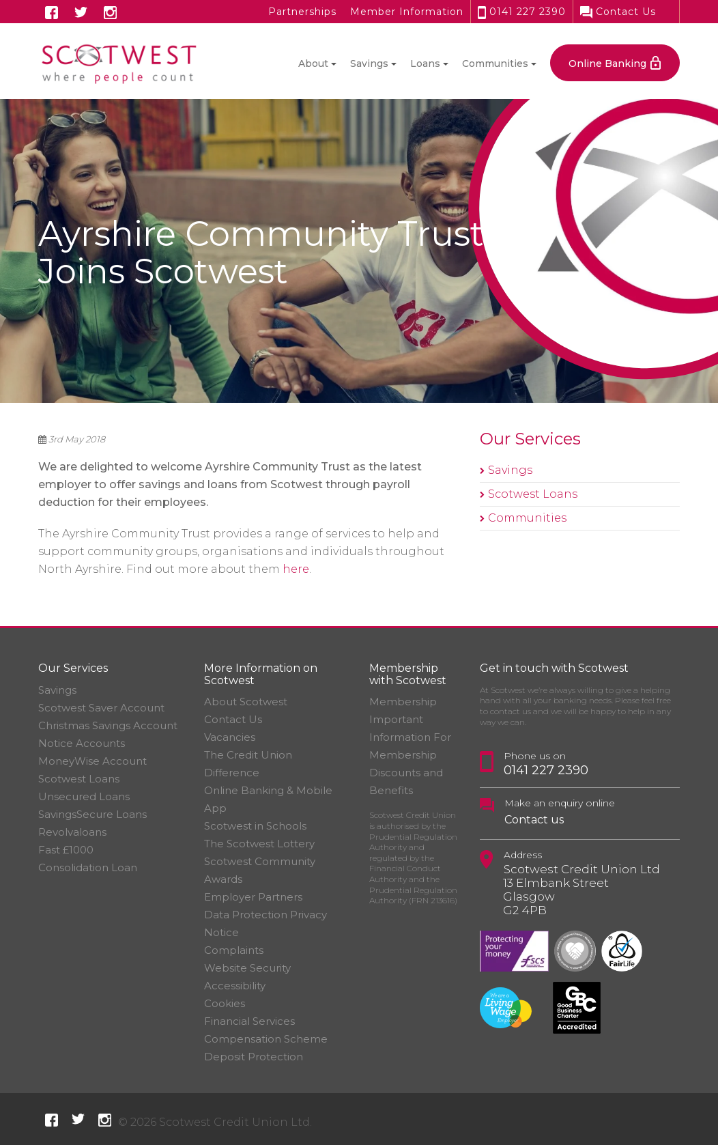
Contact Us (618, 11)
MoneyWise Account (92, 760)
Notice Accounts (81, 743)
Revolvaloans (72, 831)
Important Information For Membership (410, 737)
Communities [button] (495, 63)
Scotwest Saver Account (101, 707)
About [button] (313, 63)
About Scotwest (245, 701)
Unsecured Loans (84, 796)
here (296, 569)
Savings (510, 470)
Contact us (534, 819)
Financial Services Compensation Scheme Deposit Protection (266, 1039)
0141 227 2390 (522, 11)
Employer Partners (253, 896)
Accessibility (234, 985)
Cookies (224, 1003)
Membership (403, 701)
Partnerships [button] (302, 11)
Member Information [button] (406, 11)
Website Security (247, 967)
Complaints (233, 950)
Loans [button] (425, 63)
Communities (527, 517)
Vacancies (229, 737)
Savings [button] (369, 63)
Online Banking (607, 63)
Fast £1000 (66, 849)
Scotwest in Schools (255, 825)
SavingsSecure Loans (92, 814)
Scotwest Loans (532, 493)
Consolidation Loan (87, 867)
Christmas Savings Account (107, 725)
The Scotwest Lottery (259, 843)
